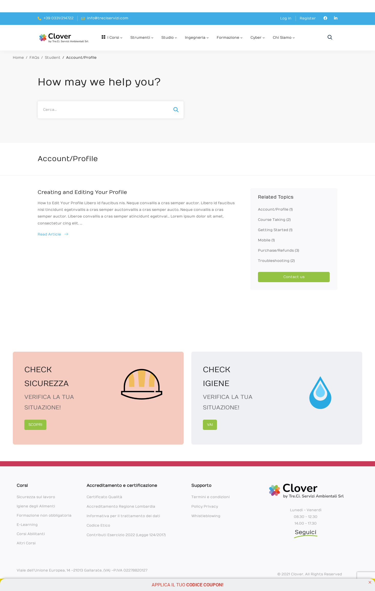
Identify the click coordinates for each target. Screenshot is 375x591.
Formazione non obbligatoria (44, 515)
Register (308, 18)
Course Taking (274, 220)
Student (52, 57)
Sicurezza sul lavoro (36, 497)
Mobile (266, 240)
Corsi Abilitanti (31, 534)
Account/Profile (275, 209)
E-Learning (27, 525)
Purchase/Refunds (278, 250)
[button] (35, 425)
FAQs (34, 57)
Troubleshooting (276, 261)
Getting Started (275, 230)
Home (18, 57)
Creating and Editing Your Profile (82, 192)
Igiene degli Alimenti (36, 506)
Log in (285, 18)
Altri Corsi (26, 543)
